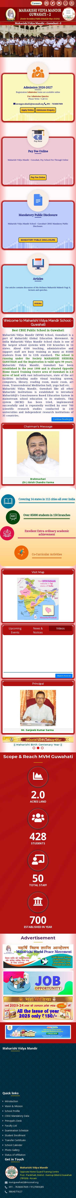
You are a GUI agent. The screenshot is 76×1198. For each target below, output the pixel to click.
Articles (38, 303)
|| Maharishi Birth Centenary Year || (38, 744)
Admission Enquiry (45, 110)
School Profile (12, 1161)
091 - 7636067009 (53, 104)
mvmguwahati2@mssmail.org (28, 104)
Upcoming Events (15, 630)
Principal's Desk (13, 1171)
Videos (60, 628)
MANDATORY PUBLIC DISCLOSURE (38, 240)
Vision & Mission (14, 1156)
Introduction (11, 1151)
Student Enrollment (15, 1185)
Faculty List (11, 1176)
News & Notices (38, 630)
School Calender (13, 1195)
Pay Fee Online (38, 177)
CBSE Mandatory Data (17, 1166)
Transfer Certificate (15, 1190)
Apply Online (27, 110)
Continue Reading (62, 419)
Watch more (64, 676)
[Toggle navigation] (68, 12)
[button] (34, 759)
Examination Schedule (16, 1180)
